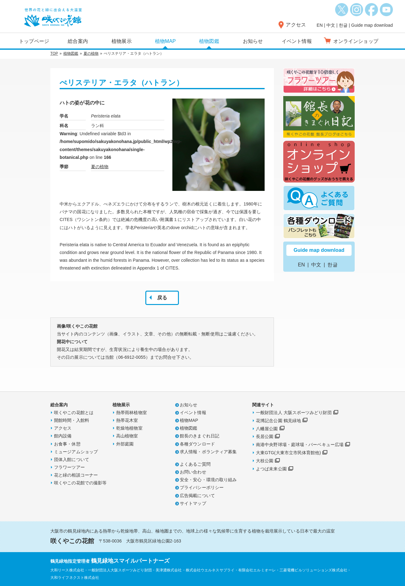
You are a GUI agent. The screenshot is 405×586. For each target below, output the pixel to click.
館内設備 (62, 435)
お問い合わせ (193, 471)
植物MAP (165, 41)
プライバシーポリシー (202, 487)
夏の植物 (91, 53)
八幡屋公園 (267, 428)
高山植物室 (127, 435)
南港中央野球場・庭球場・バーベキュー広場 (300, 444)
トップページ (34, 41)
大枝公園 (264, 460)
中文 (330, 25)
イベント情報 (297, 41)
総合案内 (78, 41)
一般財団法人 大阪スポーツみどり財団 (294, 412)
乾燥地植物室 (129, 428)
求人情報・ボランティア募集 (208, 451)
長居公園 (264, 436)
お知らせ (253, 41)
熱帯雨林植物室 (131, 412)
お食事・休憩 (67, 443)
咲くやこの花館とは (73, 412)
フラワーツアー (69, 467)
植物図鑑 (209, 41)
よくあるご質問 (195, 464)
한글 (343, 25)
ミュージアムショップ (76, 451)
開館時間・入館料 (71, 420)
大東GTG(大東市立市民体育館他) (288, 452)
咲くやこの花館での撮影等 (80, 482)
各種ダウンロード (197, 443)
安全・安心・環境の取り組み (208, 479)
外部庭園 (125, 443)
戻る (162, 297)
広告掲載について (197, 495)
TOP (54, 53)
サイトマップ (193, 503)
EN (320, 25)
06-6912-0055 (131, 357)
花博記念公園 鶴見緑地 (278, 420)
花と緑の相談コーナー (76, 475)
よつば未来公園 (271, 468)
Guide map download (372, 25)
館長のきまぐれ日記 (199, 435)
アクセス (296, 24)
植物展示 (121, 41)
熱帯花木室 (127, 420)
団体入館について (71, 459)
